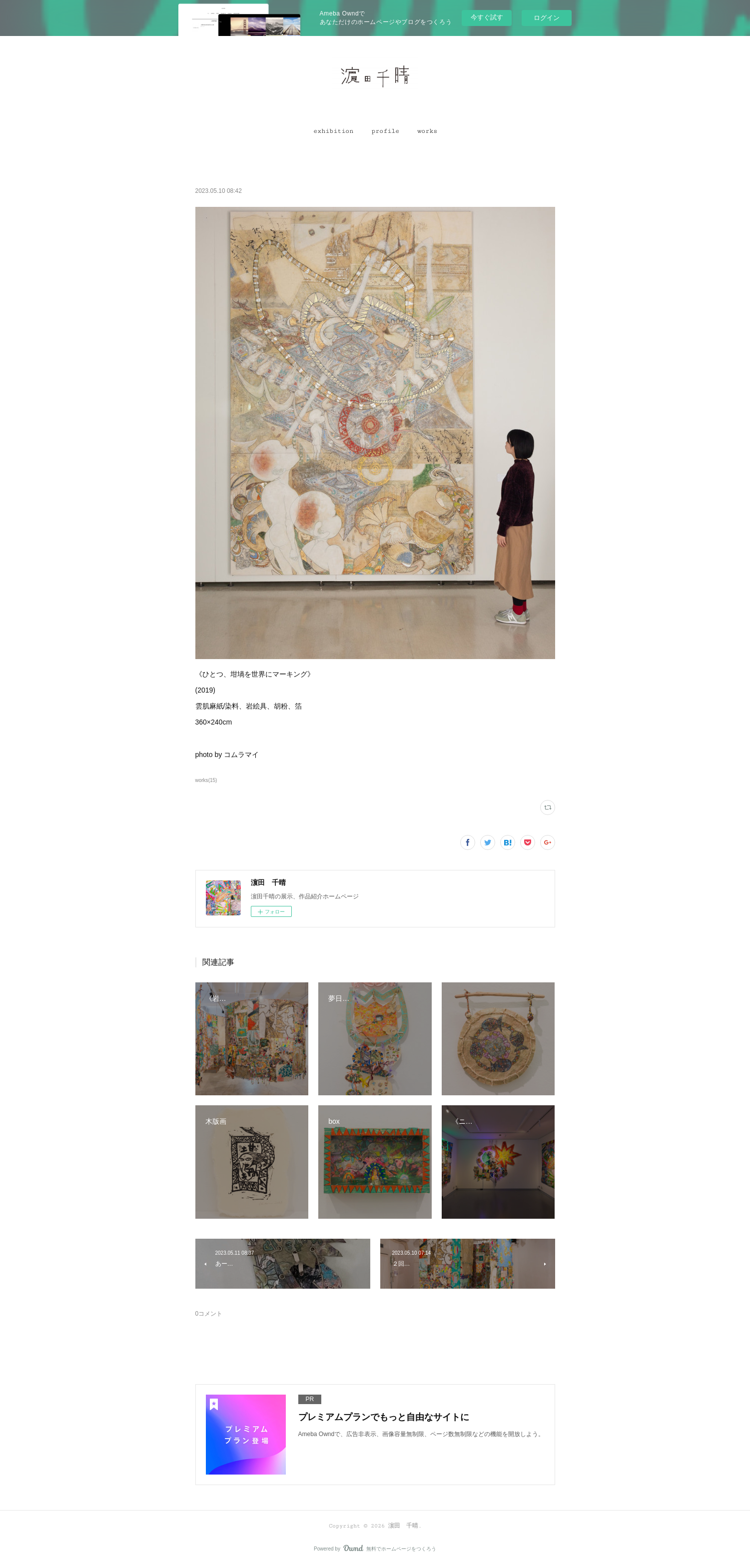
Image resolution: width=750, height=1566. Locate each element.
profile (385, 131)
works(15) (206, 780)
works (427, 131)
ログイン (547, 17)
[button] (333, 131)
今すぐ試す (487, 17)
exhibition (333, 131)
